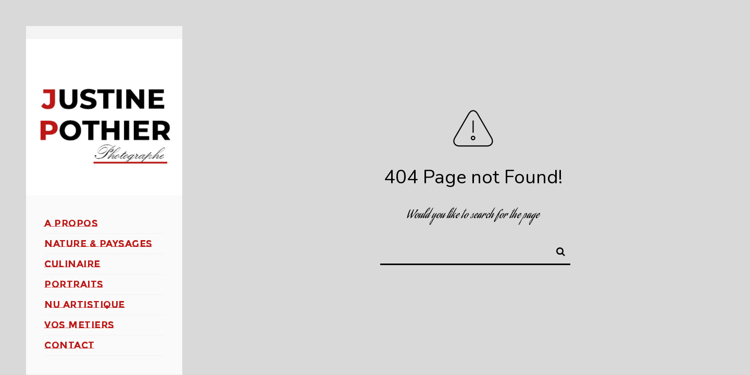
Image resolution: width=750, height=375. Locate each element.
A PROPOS (71, 223)
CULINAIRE (72, 264)
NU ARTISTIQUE (84, 304)
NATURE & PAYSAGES (98, 243)
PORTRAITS (74, 284)
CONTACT (69, 345)
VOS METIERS (79, 325)
